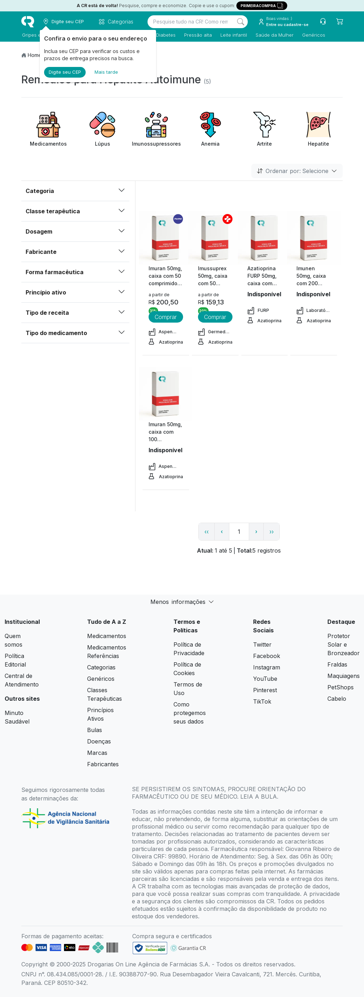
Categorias (101, 667)
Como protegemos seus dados (189, 713)
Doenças (99, 741)
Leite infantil (233, 35)
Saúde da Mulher (274, 35)
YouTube (265, 678)
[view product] (165, 238)
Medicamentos (106, 636)
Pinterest (265, 690)
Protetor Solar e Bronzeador (343, 644)
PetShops (340, 687)
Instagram (266, 667)
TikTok (262, 701)
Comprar (166, 316)
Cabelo (336, 698)
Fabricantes (103, 764)
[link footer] (150, 948)
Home (35, 55)
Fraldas (337, 664)
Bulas (94, 730)
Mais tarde (106, 72)
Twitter (262, 644)
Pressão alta (197, 35)
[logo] (27, 21)
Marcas (97, 752)
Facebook (266, 655)
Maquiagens (343, 675)
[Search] (241, 22)
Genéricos (313, 35)
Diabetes (165, 35)
